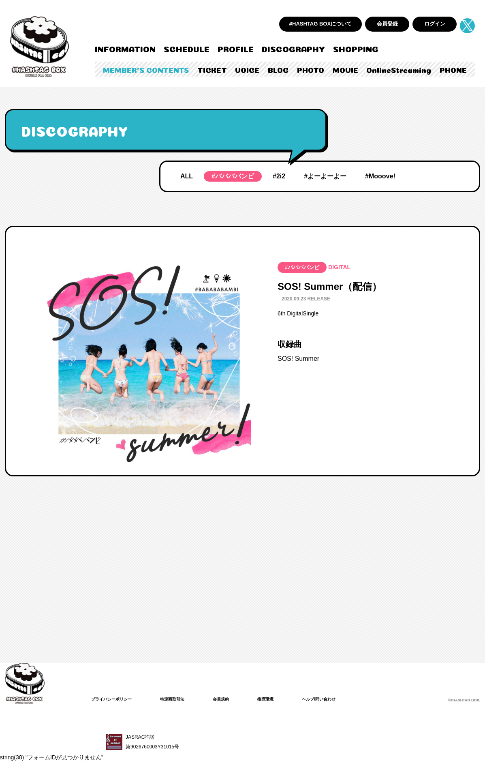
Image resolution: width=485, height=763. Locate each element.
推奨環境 (283, 699)
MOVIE (345, 69)
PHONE (453, 69)
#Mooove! (380, 176)
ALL (186, 176)
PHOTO (310, 69)
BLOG (278, 69)
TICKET (212, 69)
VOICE (247, 69)
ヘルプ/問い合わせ (341, 699)
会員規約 (235, 699)
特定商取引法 (182, 699)
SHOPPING (355, 48)
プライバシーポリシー (115, 699)
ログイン (434, 24)
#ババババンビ (233, 176)
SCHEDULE (186, 48)
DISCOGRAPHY (293, 48)
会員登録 (387, 24)
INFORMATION (125, 48)
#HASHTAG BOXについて (320, 24)
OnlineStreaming (398, 69)
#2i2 (279, 176)
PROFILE (236, 48)
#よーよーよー (325, 176)
